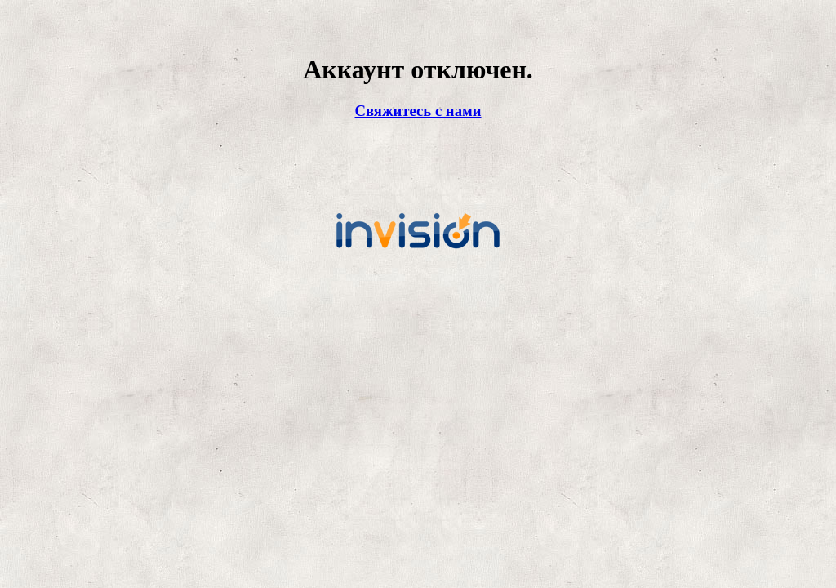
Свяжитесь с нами (417, 110)
